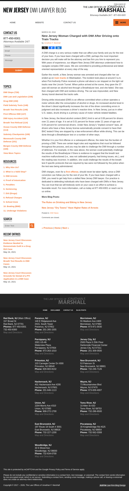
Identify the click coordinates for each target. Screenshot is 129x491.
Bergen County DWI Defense (17, 147)
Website (39, 22)
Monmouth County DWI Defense (14, 140)
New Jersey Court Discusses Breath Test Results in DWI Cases (17, 261)
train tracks (60, 78)
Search (31, 225)
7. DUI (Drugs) (10, 193)
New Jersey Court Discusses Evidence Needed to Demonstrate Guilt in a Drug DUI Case (17, 244)
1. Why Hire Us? (11, 167)
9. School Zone (10, 202)
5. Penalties (9, 184)
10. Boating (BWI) (11, 206)
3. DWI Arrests (10, 176)
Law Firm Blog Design (113, 485)
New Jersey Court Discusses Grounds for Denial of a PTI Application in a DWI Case (17, 276)
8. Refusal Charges (12, 197)
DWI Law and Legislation (18, 96)
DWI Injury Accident (15, 118)
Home (13, 22)
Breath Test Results (15, 109)
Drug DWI (10, 101)
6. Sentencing (10, 189)
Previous (47, 228)
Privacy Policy (55, 469)
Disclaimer (55, 310)
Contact (69, 22)
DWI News (54, 213)
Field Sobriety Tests (15, 105)
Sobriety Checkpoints (16, 134)
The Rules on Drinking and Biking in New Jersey (67, 202)
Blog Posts (81, 310)
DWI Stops (11, 92)
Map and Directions (12, 332)
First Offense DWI (14, 114)
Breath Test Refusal (15, 122)
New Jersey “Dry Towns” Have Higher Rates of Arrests (70, 208)
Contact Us (68, 310)
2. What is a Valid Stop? (14, 171)
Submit (19, 70)
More (123, 22)
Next (65, 228)
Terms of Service (72, 469)
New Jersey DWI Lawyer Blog (34, 10)
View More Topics (11, 153)
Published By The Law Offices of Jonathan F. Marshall (104, 10)
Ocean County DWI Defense (16, 128)
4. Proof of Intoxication (14, 180)
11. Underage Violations (15, 210)
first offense (72, 172)
